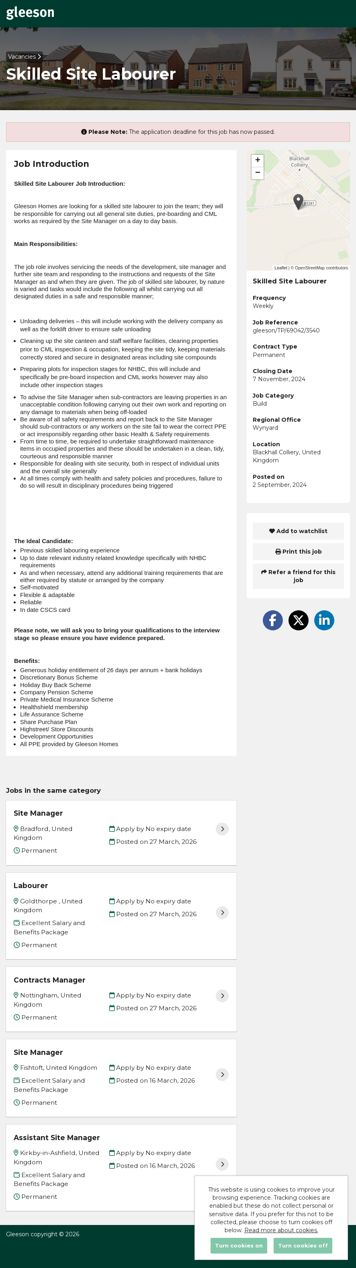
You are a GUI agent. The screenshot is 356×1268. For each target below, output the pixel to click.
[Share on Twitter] (298, 620)
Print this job (298, 551)
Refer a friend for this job (298, 576)
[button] (298, 202)
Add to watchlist (298, 531)
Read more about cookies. (281, 1230)
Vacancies (24, 56)
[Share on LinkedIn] (324, 620)
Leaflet (280, 267)
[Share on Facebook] (273, 620)
